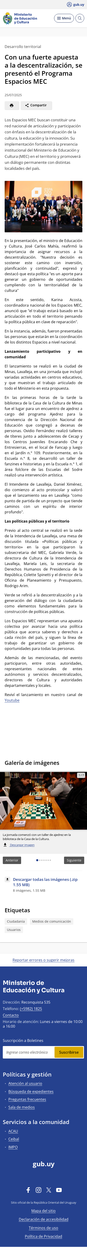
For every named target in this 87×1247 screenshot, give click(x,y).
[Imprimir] (12, 105)
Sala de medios (21, 1107)
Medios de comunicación (51, 921)
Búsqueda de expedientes (31, 1091)
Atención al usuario (25, 1083)
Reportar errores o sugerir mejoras (43, 960)
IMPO (13, 1147)
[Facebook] (28, 1189)
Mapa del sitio (43, 1210)
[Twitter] (49, 1189)
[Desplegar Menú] (64, 18)
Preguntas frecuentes (27, 1099)
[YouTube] (59, 1189)
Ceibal (13, 1139)
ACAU (13, 1131)
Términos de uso (43, 1227)
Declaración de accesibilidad (43, 1219)
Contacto (11, 1015)
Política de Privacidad (43, 1236)
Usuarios (14, 929)
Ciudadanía (16, 921)
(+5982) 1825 (31, 1008)
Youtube (12, 700)
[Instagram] (38, 1189)
